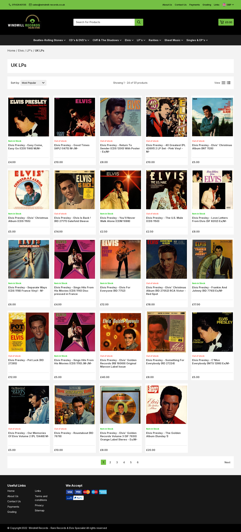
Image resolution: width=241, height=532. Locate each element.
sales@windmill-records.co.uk (47, 4)
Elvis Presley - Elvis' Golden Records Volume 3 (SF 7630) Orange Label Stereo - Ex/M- (118, 436)
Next (227, 462)
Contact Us (181, 4)
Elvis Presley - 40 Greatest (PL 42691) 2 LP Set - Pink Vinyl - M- (166, 148)
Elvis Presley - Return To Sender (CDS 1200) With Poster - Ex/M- (120, 148)
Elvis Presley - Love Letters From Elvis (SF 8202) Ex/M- (210, 219)
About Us (167, 4)
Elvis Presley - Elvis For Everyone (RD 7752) (115, 289)
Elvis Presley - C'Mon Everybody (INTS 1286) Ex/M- (211, 361)
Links (216, 4)
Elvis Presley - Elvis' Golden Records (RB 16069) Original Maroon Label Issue (118, 363)
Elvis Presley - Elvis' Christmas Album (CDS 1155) (28, 219)
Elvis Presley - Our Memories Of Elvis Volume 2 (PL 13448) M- (28, 434)
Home (11, 490)
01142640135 (17, 4)
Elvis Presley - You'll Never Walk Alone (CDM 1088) (117, 219)
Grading (207, 4)
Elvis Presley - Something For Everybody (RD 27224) (165, 361)
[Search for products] (104, 22)
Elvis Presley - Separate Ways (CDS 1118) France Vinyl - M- (27, 289)
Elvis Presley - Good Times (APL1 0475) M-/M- (72, 146)
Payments (194, 4)
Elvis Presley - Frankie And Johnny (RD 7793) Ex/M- (209, 289)
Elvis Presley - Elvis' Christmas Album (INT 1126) (212, 146)
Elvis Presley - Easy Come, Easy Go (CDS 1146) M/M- (25, 146)
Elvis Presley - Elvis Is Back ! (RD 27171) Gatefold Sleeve (72, 219)
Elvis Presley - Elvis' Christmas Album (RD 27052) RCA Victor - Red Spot (166, 291)
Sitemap (39, 510)
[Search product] (139, 22)
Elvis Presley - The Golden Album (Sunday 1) (163, 434)
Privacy (39, 505)
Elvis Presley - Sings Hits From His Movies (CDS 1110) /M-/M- (74, 361)
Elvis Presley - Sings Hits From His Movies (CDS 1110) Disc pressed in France (74, 291)
